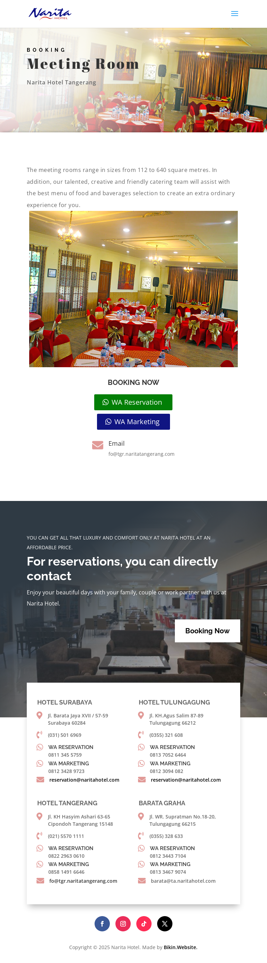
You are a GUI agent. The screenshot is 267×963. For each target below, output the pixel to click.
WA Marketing (137, 421)
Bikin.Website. (180, 947)
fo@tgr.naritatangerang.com (83, 881)
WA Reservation (137, 402)
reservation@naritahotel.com (84, 779)
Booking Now (207, 631)
